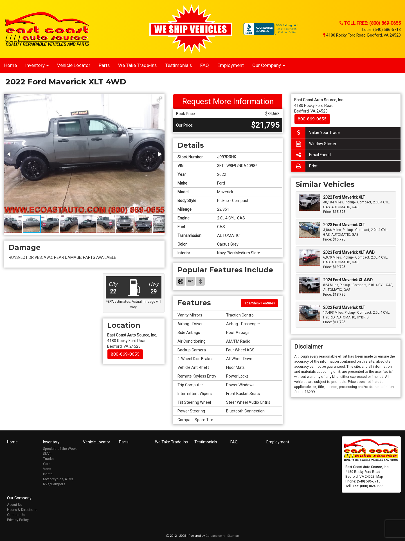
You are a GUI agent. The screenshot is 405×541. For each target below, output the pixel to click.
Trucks (48, 459)
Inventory (37, 65)
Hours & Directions (22, 510)
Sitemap (233, 536)
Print (304, 166)
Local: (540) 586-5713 (381, 29)
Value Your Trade (315, 132)
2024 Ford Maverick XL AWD (348, 280)
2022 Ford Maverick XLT (344, 197)
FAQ (204, 65)
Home (10, 65)
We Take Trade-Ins (137, 65)
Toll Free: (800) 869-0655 (370, 23)
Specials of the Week (59, 448)
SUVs (47, 454)
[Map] (379, 477)
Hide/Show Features (259, 303)
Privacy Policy (18, 520)
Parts (104, 65)
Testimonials (178, 65)
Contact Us (16, 515)
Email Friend (311, 154)
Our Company (268, 65)
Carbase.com (215, 536)
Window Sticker (313, 143)
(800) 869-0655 (372, 486)
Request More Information (228, 101)
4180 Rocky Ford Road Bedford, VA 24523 (132, 341)
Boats (48, 474)
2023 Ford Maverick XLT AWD (349, 252)
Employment (230, 65)
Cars (46, 464)
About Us (14, 504)
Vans (47, 469)
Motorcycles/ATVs (58, 479)
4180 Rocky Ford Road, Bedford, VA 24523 (362, 35)
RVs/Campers (54, 484)
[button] (159, 99)
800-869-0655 (125, 354)
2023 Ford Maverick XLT (344, 225)
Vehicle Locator (73, 65)
